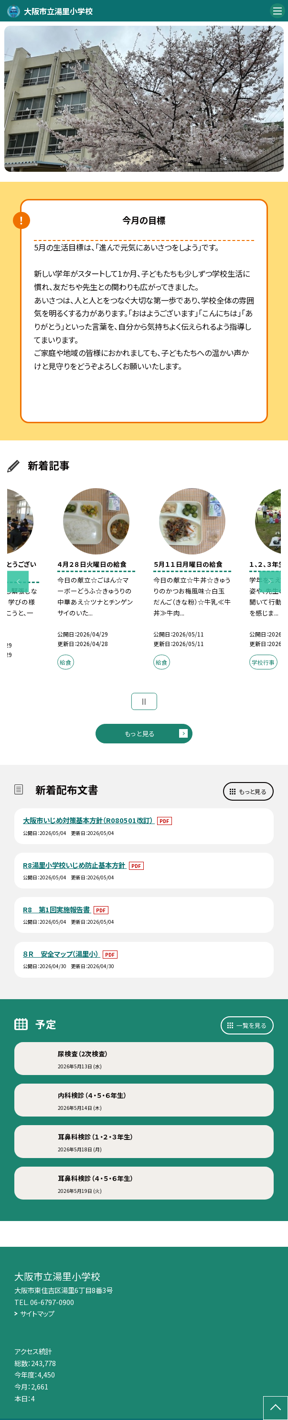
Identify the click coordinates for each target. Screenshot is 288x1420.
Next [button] (270, 581)
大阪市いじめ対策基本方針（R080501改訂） (89, 820)
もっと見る (140, 733)
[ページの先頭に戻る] (276, 1408)
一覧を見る (251, 1025)
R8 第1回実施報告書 (57, 909)
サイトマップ (37, 1313)
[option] (144, 98)
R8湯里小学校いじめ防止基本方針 (75, 865)
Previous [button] (18, 581)
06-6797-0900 (52, 1302)
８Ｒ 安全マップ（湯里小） (61, 954)
